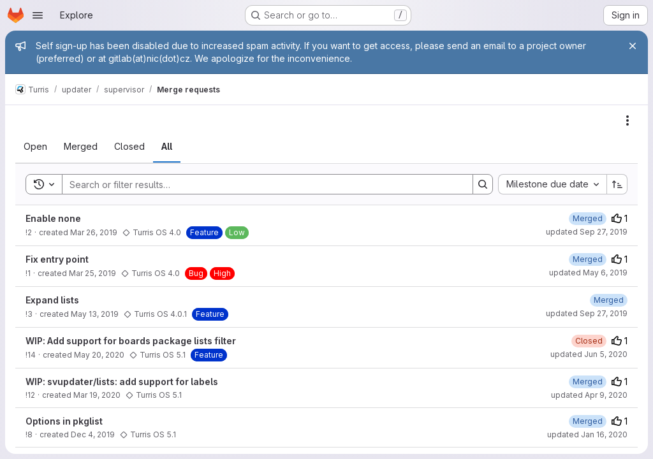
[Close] (632, 46)
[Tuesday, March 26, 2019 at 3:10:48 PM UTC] (587, 218)
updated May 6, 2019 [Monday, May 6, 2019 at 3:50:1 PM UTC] (588, 272)
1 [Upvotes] (619, 218)
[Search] (261, 184)
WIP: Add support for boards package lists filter (131, 340)
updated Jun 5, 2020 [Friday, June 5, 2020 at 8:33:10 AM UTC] (588, 354)
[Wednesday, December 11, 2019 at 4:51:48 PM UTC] (587, 421)
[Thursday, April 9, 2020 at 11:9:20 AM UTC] (587, 381)
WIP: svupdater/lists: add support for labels (122, 381)
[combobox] (552, 184)
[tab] (35, 147)
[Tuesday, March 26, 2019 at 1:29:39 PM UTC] (587, 259)
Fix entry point (57, 259)
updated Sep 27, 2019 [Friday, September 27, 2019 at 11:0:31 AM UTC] (586, 313)
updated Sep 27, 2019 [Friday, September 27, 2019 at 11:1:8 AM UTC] (586, 232)
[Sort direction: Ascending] (617, 184)
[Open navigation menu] (37, 15)
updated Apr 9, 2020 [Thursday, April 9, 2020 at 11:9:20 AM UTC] (589, 395)
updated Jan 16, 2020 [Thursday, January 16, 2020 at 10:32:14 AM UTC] (587, 434)
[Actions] (627, 120)
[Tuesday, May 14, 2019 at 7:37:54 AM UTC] (608, 300)
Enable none (53, 218)
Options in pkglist (64, 421)
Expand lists (52, 300)
